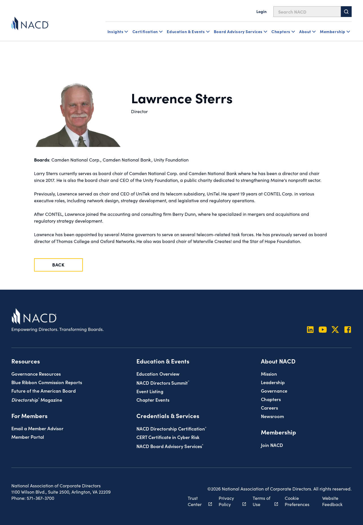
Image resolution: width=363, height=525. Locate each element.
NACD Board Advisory (169, 446)
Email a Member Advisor (37, 428)
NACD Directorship (171, 428)
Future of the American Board (43, 390)
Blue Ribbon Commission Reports (46, 382)
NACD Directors (162, 382)
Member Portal (27, 436)
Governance (274, 390)
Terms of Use (262, 501)
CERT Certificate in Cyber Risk (167, 437)
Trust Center (197, 501)
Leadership (273, 382)
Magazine (36, 399)
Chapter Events (152, 399)
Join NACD (272, 445)
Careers (269, 407)
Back (58, 264)
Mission (269, 373)
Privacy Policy (229, 501)
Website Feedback (332, 501)
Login (261, 11)
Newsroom (272, 416)
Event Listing (149, 391)
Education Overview (158, 373)
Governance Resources (36, 373)
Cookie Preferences (297, 501)
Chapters (271, 399)
